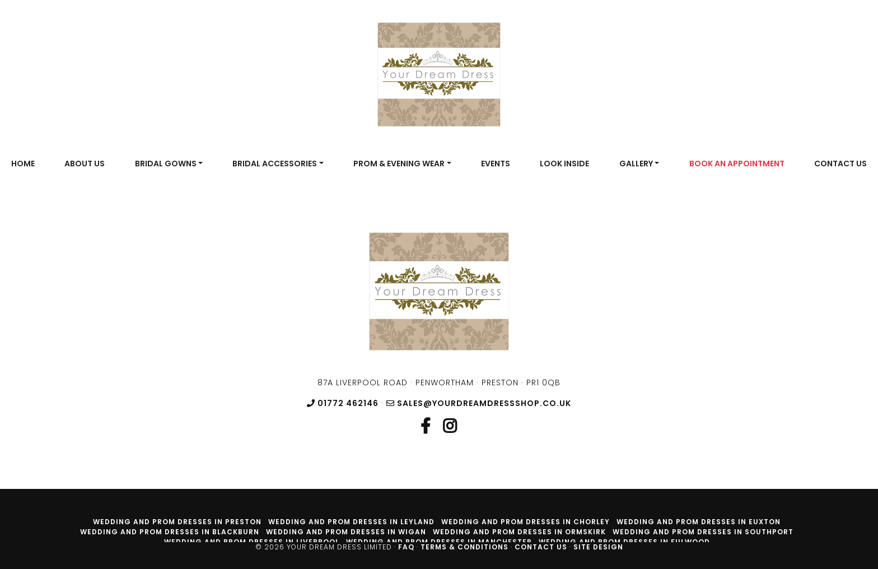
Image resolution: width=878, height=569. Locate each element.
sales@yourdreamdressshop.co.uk (478, 403)
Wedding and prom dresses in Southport (703, 532)
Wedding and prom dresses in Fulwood (624, 542)
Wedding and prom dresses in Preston (177, 521)
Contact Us (840, 163)
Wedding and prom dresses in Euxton (699, 521)
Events (495, 163)
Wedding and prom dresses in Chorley (525, 521)
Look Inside (564, 163)
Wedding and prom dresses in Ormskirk (519, 532)
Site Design (598, 547)
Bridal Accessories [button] (274, 163)
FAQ (406, 547)
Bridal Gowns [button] (166, 163)
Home (23, 163)
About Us (84, 163)
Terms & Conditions (464, 547)
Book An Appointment (736, 163)
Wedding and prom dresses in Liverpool (251, 542)
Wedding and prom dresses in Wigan (346, 532)
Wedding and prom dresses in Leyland (351, 521)
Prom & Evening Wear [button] (399, 163)
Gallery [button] (636, 163)
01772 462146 (343, 403)
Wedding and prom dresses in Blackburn (169, 532)
